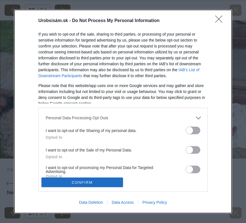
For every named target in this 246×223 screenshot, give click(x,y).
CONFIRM (82, 182)
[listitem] (123, 118)
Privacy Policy (154, 202)
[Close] (220, 21)
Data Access (123, 202)
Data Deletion (91, 202)
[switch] (193, 130)
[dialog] (123, 111)
